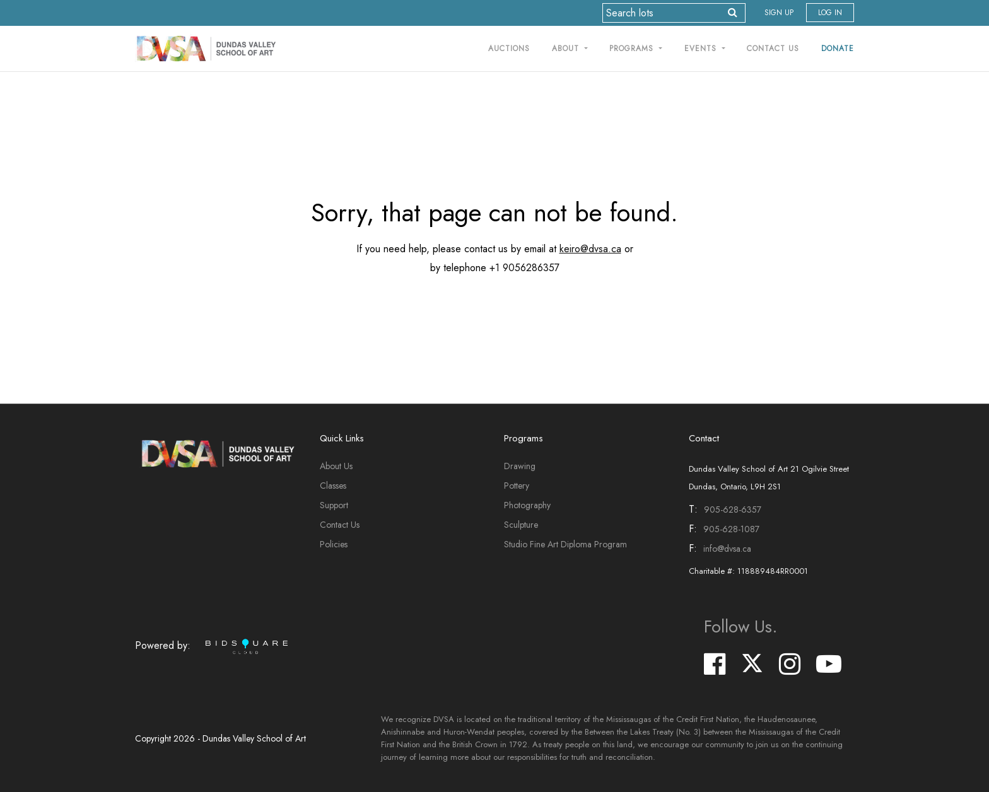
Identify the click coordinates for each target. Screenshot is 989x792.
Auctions (509, 48)
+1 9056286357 (524, 267)
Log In (830, 12)
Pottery (516, 485)
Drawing (519, 466)
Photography (527, 505)
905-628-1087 (731, 529)
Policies (334, 544)
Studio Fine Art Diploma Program (565, 544)
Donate (837, 48)
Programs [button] (633, 48)
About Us (336, 466)
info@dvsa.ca (727, 548)
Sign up (778, 12)
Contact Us (773, 48)
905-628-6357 (732, 509)
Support (334, 505)
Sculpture (521, 524)
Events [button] (702, 48)
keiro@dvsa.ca (590, 249)
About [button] (567, 48)
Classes (333, 485)
